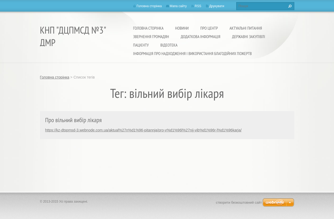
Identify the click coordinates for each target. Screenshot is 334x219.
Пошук (289, 6)
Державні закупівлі (248, 36)
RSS (198, 6)
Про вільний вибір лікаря (73, 120)
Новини (182, 28)
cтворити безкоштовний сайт (239, 202)
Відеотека (169, 45)
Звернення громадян (151, 36)
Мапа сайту (178, 6)
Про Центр (209, 28)
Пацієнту (141, 45)
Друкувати (216, 6)
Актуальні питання (245, 28)
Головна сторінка (148, 28)
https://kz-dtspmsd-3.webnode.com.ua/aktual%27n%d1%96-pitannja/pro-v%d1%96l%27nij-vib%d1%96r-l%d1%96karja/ (143, 130)
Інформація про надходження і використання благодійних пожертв (192, 53)
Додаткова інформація (200, 36)
